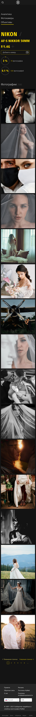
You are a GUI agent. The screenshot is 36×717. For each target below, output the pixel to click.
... (27, 663)
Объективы (6, 22)
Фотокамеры (7, 18)
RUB (23, 700)
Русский (9, 700)
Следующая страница (25, 659)
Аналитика (6, 14)
